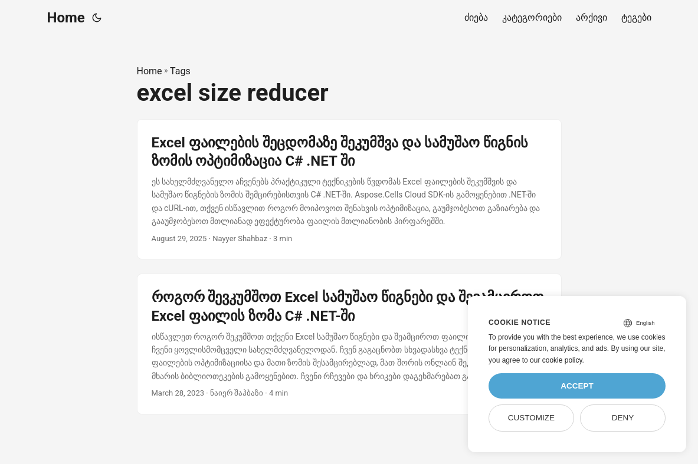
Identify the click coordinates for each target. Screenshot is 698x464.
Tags (180, 71)
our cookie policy (556, 360)
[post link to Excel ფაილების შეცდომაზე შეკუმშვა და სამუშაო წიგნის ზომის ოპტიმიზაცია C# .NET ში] (349, 189)
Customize (531, 417)
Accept (577, 385)
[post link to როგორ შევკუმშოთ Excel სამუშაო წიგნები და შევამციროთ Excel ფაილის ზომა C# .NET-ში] (349, 344)
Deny (623, 417)
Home (66, 17)
